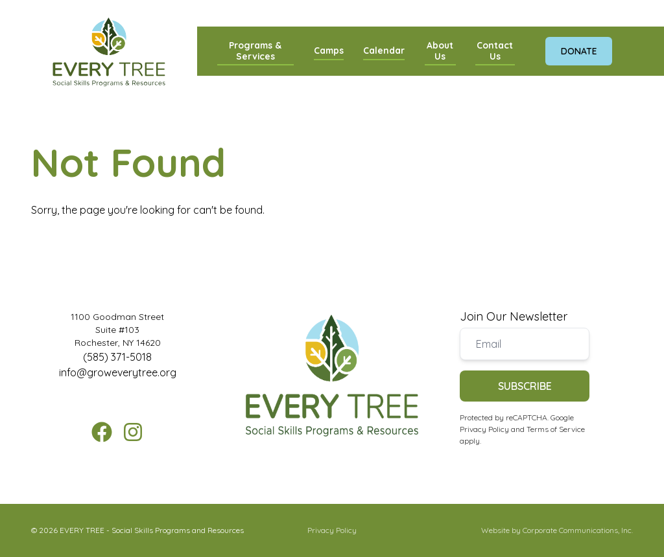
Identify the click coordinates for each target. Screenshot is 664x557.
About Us (440, 51)
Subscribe (525, 386)
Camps (329, 50)
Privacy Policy (484, 429)
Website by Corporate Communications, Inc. (557, 530)
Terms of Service (556, 429)
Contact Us (495, 51)
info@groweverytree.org (117, 372)
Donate (579, 50)
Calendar (384, 50)
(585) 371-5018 (117, 356)
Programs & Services (255, 51)
